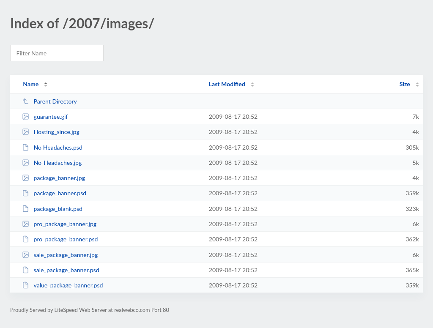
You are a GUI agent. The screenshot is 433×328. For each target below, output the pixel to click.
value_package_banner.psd (62, 285)
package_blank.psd (52, 208)
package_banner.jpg (53, 177)
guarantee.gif (45, 116)
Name (30, 83)
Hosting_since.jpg (50, 131)
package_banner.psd (54, 193)
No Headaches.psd (52, 147)
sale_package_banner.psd (60, 269)
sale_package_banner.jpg (60, 254)
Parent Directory (49, 101)
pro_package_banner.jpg (59, 223)
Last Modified (227, 83)
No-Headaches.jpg (52, 162)
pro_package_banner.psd (60, 239)
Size (405, 83)
